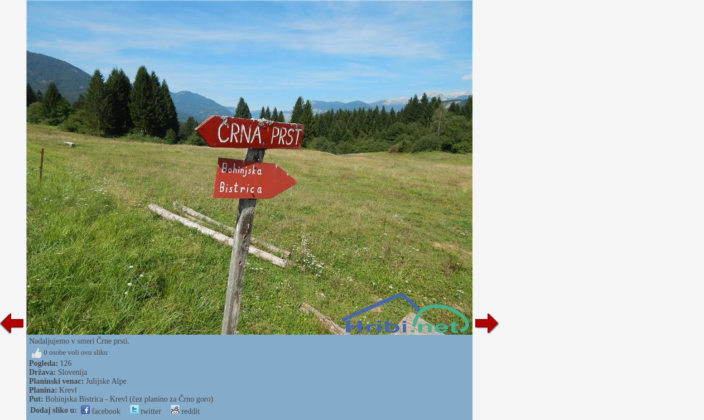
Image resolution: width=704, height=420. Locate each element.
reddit (185, 411)
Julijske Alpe (106, 381)
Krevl (68, 390)
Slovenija (73, 372)
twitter (145, 411)
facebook (100, 411)
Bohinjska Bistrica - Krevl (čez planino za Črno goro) (129, 399)
